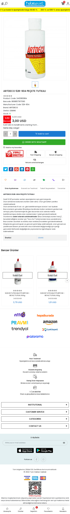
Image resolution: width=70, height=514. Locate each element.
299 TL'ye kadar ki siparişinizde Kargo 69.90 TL (20, 10)
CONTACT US (35, 426)
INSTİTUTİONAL (35, 404)
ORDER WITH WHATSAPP (34, 142)
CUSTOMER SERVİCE (35, 412)
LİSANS (40, 237)
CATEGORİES (35, 419)
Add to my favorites (12, 147)
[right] (67, 280)
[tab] (11, 188)
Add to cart (42, 134)
